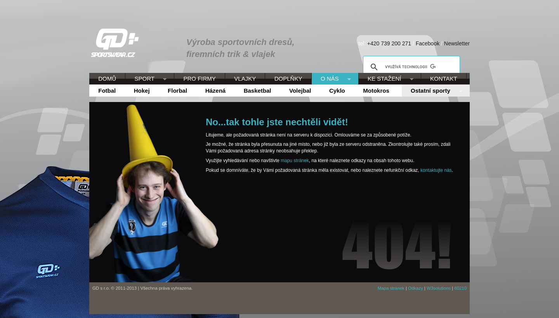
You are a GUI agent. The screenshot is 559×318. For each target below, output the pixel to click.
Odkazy (415, 288)
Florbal (177, 90)
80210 (460, 288)
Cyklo (337, 90)
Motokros (376, 90)
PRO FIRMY (199, 78)
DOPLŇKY (288, 78)
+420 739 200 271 (389, 43)
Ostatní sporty (432, 91)
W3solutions (439, 288)
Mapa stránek (391, 288)
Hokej (142, 90)
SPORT (146, 79)
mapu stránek (295, 160)
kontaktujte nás (436, 170)
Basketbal (257, 90)
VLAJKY (245, 78)
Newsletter (457, 43)
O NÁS (331, 79)
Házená (215, 90)
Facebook (427, 43)
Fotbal (107, 90)
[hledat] (410, 67)
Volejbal (300, 90)
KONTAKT (443, 78)
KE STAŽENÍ (386, 79)
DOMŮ (107, 78)
